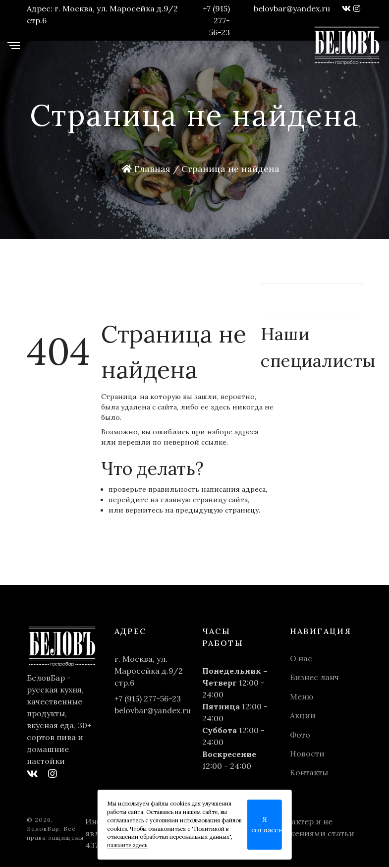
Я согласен (266, 824)
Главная (146, 168)
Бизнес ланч (314, 677)
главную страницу (193, 499)
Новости (307, 753)
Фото (300, 735)
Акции (303, 715)
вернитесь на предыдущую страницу (192, 510)
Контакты (309, 772)
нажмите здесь (127, 845)
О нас (301, 658)
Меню (301, 696)
